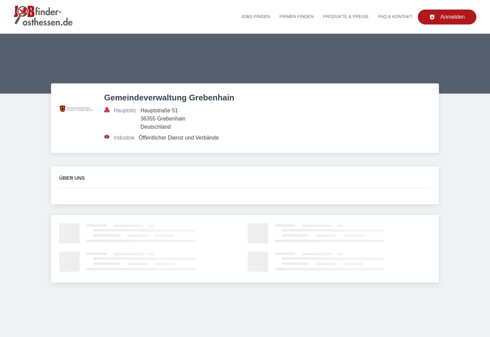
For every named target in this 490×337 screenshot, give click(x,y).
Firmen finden (296, 16)
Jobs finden (255, 16)
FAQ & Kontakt (395, 16)
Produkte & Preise (346, 16)
